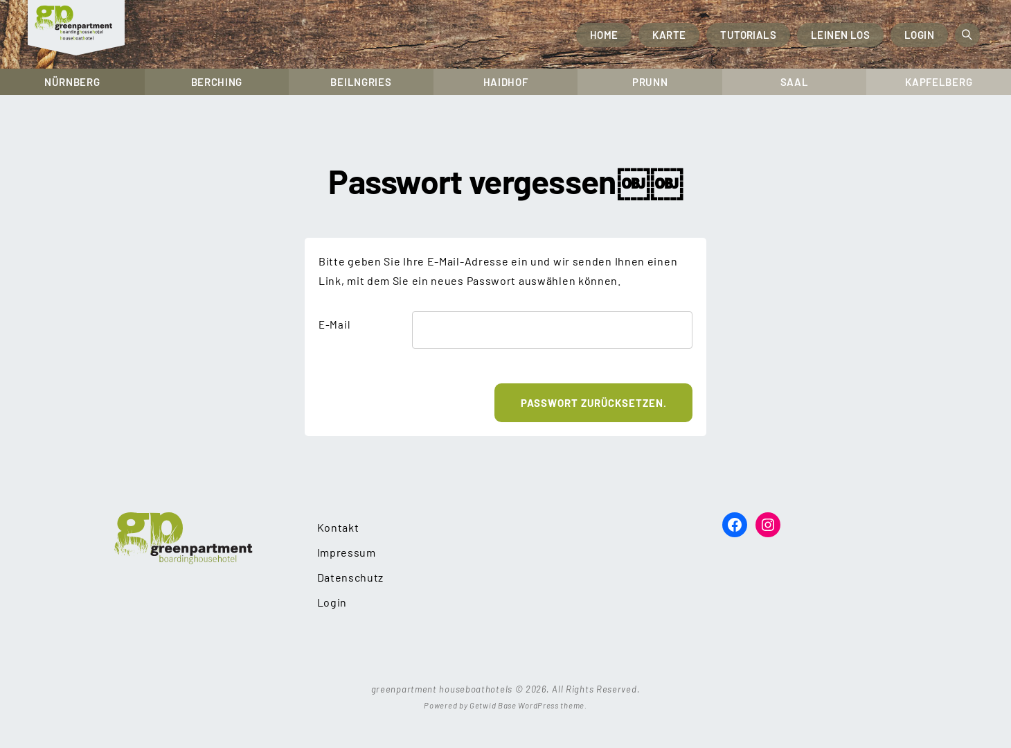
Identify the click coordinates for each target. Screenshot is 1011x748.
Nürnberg (72, 82)
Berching (217, 82)
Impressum (346, 552)
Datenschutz (350, 577)
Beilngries (360, 82)
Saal (794, 82)
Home (604, 34)
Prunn (650, 82)
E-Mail (334, 324)
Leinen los (840, 34)
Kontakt (338, 527)
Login (919, 34)
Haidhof (505, 82)
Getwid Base (493, 705)
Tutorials (748, 34)
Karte (669, 34)
